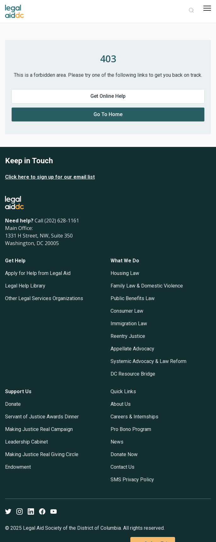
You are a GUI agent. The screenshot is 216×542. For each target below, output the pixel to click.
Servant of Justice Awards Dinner (42, 417)
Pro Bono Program (131, 429)
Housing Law (125, 273)
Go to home (108, 114)
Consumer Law (127, 311)
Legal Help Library (25, 286)
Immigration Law (129, 324)
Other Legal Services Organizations (44, 298)
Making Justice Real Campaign (39, 429)
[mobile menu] (207, 8)
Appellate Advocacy (132, 349)
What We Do (125, 261)
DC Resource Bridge (133, 374)
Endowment (18, 467)
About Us (121, 404)
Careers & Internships (134, 417)
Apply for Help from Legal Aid (38, 273)
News (117, 442)
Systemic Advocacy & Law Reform (148, 361)
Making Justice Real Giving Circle (41, 454)
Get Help (15, 261)
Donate (13, 404)
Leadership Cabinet (26, 442)
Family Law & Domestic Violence (147, 286)
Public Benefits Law (133, 298)
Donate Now (124, 454)
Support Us (18, 391)
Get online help (108, 96)
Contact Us (122, 467)
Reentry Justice (128, 336)
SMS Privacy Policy (132, 480)
